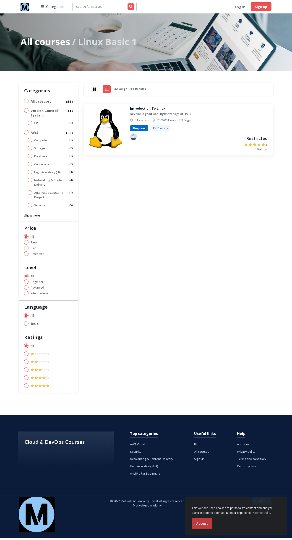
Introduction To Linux (147, 110)
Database (40, 158)
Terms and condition (251, 461)
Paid (33, 250)
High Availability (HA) (48, 174)
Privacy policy (246, 453)
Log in (240, 7)
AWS (34, 134)
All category (41, 103)
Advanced (37, 289)
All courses (45, 43)
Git (36, 125)
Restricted (37, 256)
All (32, 238)
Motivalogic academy (147, 507)
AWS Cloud (137, 446)
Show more (32, 217)
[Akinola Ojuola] (133, 138)
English (36, 325)
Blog (197, 446)
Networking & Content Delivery (49, 184)
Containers (41, 166)
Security (39, 207)
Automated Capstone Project (48, 197)
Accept (202, 523)
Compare (160, 130)
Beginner (37, 284)
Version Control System (44, 114)
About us (243, 446)
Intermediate (39, 295)
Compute (40, 142)
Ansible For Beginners (145, 475)
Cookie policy (262, 513)
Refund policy (246, 468)
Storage (39, 150)
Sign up (261, 7)
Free (34, 244)
